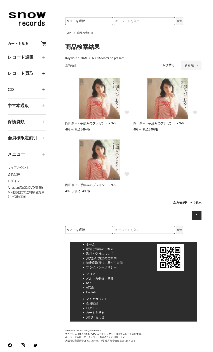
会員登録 (14, 174)
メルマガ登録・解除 (100, 278)
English (91, 292)
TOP (68, 32)
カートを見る (27, 43)
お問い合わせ (95, 317)
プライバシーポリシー (101, 267)
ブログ (90, 274)
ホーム (90, 244)
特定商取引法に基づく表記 (104, 262)
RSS (89, 283)
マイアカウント (18, 167)
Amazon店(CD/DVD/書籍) (25, 187)
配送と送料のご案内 (100, 249)
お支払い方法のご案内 (101, 258)
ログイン (14, 181)
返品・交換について (100, 253)
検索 (179, 21)
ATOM (90, 287)
